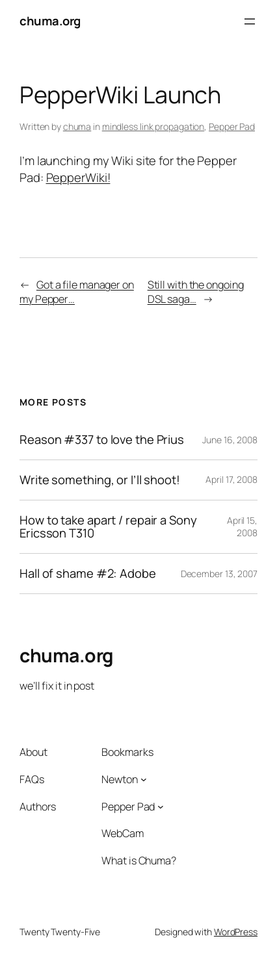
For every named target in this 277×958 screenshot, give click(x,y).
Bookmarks (127, 752)
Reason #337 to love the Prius (102, 440)
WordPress (235, 932)
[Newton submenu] (143, 779)
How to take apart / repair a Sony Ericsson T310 (108, 526)
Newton (119, 779)
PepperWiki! (78, 177)
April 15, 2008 (242, 526)
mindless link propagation (153, 126)
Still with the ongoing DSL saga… (196, 292)
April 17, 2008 (231, 479)
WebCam (122, 833)
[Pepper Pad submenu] (160, 806)
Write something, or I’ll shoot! (100, 480)
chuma (77, 126)
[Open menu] (249, 21)
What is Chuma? (138, 860)
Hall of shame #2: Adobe (88, 573)
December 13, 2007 (219, 573)
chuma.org (50, 20)
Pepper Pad (232, 126)
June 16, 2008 (229, 440)
